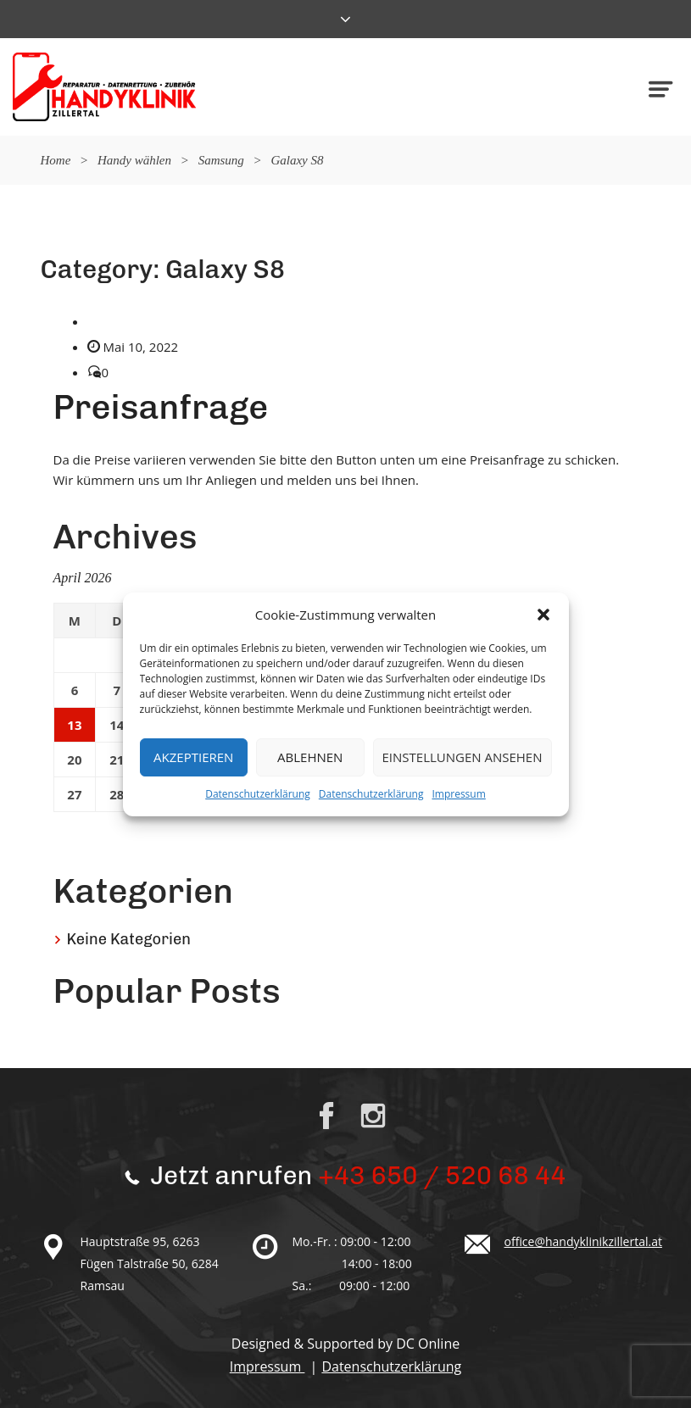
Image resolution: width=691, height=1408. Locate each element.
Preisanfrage (161, 407)
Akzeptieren (193, 757)
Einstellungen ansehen (462, 757)
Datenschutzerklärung (257, 794)
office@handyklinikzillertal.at (583, 1241)
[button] (543, 614)
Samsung (221, 160)
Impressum (458, 794)
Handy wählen (134, 160)
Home (56, 160)
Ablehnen (310, 757)
